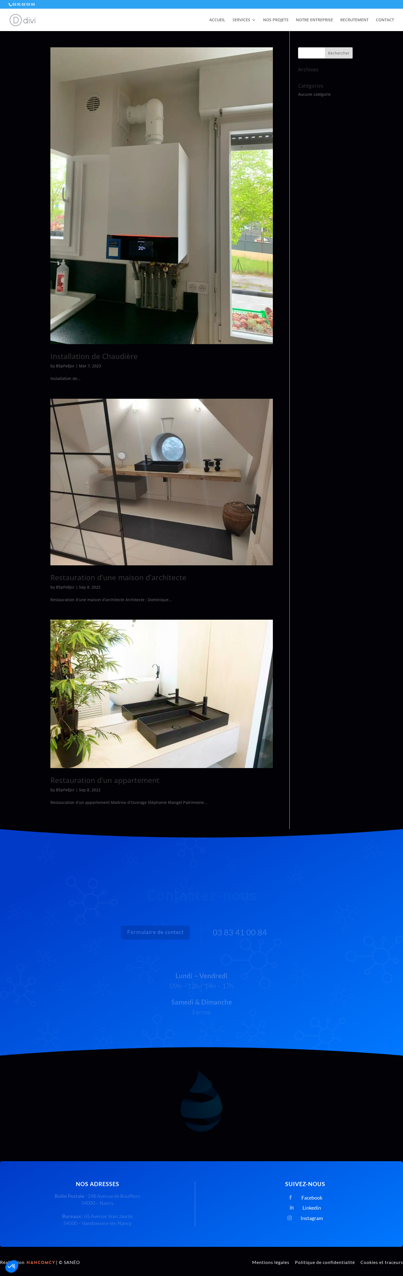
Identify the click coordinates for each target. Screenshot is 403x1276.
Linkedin (312, 1208)
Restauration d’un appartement (105, 780)
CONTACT (385, 20)
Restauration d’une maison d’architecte (118, 577)
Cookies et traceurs (381, 1262)
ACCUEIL (217, 20)
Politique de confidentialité (325, 1262)
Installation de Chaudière (94, 356)
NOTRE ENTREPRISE (314, 20)
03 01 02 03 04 (23, 4)
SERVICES (241, 20)
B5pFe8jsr (65, 365)
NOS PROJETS (276, 20)
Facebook (311, 1198)
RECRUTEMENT (354, 20)
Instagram (312, 1218)
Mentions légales (270, 1262)
